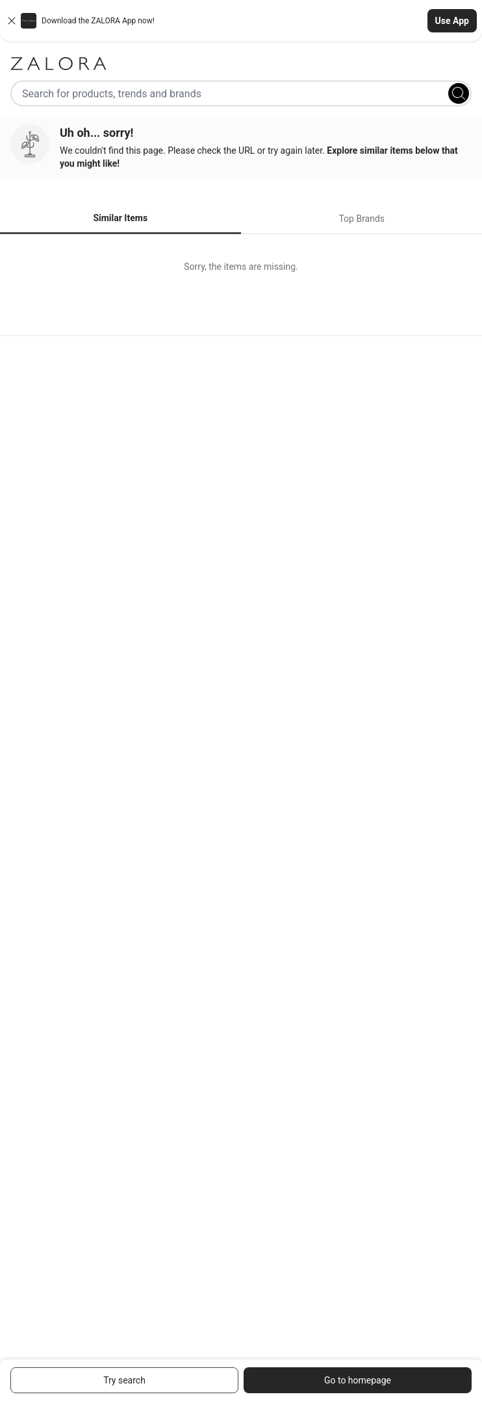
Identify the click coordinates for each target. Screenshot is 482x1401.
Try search (124, 1380)
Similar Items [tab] (120, 218)
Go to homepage (357, 1380)
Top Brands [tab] (361, 218)
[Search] (458, 93)
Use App (452, 21)
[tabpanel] (241, 266)
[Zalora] (241, 63)
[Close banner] (11, 20)
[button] (241, 21)
